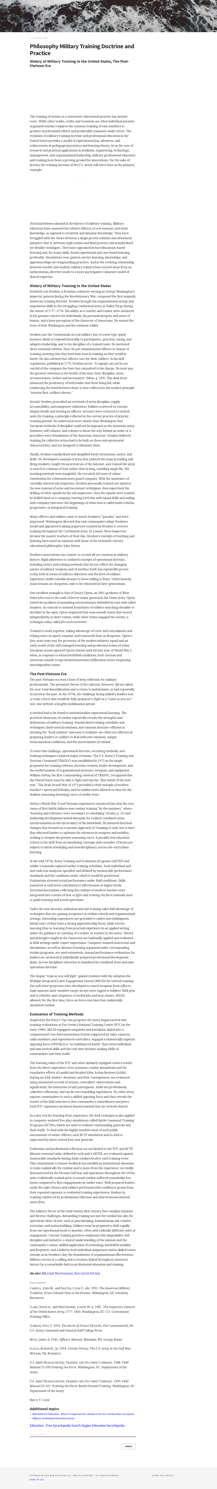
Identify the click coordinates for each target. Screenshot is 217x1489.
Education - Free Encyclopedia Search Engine (60, 1425)
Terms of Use (36, 1479)
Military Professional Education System (53, 1418)
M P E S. (71, 1273)
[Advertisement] (83, 91)
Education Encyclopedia (108, 1425)
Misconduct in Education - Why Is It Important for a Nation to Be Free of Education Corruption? (83, 1414)
